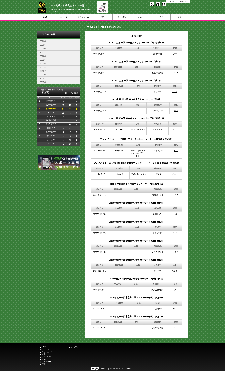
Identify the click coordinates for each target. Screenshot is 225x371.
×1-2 (175, 309)
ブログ (180, 17)
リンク (172, 1)
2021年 (43, 60)
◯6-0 (175, 214)
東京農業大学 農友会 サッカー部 (67, 5)
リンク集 (74, 347)
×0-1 (176, 73)
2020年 (43, 63)
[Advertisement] (58, 192)
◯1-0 (174, 92)
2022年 (43, 56)
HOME (44, 17)
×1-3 (176, 195)
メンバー (141, 17)
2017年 (43, 75)
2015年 (43, 82)
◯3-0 (174, 174)
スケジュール (83, 17)
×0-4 (176, 252)
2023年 (43, 52)
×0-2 (176, 111)
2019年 (43, 67)
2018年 (43, 71)
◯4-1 (175, 290)
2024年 (43, 49)
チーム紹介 (122, 17)
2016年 (43, 78)
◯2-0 (175, 54)
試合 (103, 17)
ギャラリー (161, 17)
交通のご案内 (184, 1)
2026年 (43, 41)
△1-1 (175, 129)
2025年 (43, 45)
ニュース (64, 17)
